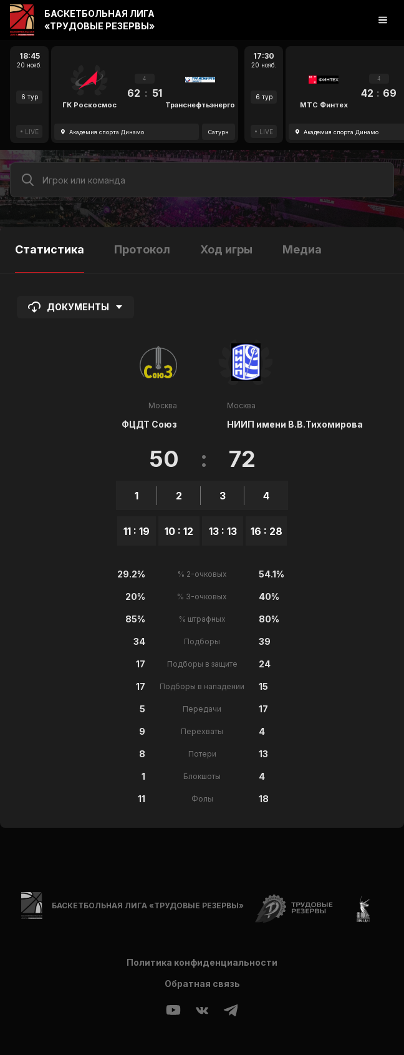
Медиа (302, 249)
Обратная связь (202, 983)
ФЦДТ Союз (149, 424)
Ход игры (226, 249)
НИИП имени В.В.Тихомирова (295, 424)
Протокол (142, 249)
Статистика (49, 249)
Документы (75, 307)
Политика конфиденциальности (202, 962)
